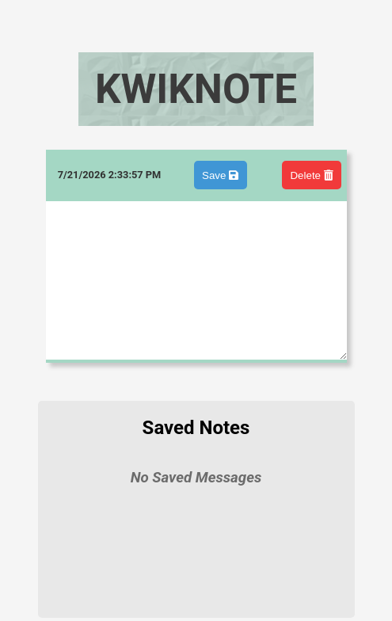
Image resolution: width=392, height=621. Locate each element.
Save (220, 175)
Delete (311, 175)
